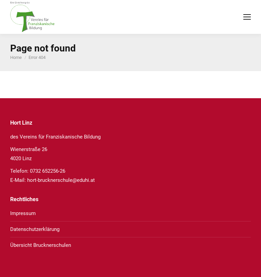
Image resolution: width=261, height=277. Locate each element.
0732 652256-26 (47, 171)
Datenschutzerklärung (34, 229)
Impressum (23, 213)
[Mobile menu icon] (247, 17)
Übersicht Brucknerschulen (40, 245)
